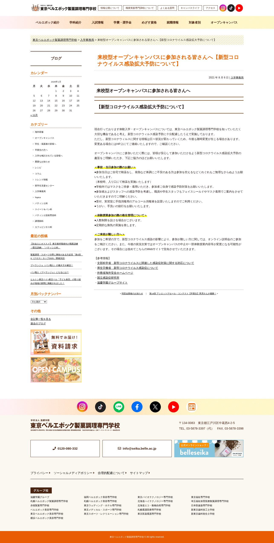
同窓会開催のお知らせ (132, 293)
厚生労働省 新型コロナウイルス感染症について (127, 267)
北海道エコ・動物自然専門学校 (154, 505)
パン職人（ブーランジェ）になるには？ (49, 272)
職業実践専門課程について (140, 8)
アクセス (210, 8)
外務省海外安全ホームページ (115, 272)
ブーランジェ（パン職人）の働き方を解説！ (51, 265)
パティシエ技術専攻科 (45, 215)
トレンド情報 (41, 179)
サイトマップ (139, 473)
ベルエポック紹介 (47, 22)
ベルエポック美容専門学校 (44, 509)
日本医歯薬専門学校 (201, 505)
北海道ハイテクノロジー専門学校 (155, 501)
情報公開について (110, 8)
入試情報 (98, 22)
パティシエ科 (41, 203)
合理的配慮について (111, 473)
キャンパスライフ (190, 8)
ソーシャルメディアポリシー (73, 473)
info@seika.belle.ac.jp (139, 448)
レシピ (38, 167)
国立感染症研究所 (108, 277)
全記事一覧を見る (40, 319)
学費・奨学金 (122, 22)
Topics (38, 197)
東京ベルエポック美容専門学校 (46, 513)
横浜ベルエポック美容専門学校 (46, 518)
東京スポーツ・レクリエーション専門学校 (106, 513)
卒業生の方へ (41, 150)
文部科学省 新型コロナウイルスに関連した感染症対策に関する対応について (145, 263)
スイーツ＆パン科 (43, 209)
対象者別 (195, 22)
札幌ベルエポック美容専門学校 (100, 501)
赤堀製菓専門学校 (39, 505)
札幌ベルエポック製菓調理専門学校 (49, 501)
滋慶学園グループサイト (112, 282)
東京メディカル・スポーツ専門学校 (102, 509)
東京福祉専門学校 (200, 497)
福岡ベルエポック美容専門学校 (100, 497)
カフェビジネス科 (43, 227)
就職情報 (173, 22)
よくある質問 (167, 8)
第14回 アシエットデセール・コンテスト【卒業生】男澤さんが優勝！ (182, 293)
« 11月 (34, 115)
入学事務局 (237, 77)
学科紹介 (75, 22)
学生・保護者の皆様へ (45, 144)
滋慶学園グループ (39, 497)
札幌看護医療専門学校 (149, 509)
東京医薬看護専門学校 (149, 513)
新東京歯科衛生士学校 (203, 513)
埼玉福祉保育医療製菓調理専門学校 (210, 501)
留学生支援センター (44, 185)
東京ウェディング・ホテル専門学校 (102, 505)
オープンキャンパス (224, 22)
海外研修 (39, 132)
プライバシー (39, 473)
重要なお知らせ (42, 161)
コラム (38, 173)
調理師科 (39, 221)
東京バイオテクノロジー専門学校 (155, 497)
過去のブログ (38, 323)
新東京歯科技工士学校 (203, 509)
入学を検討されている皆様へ (49, 156)
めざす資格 (149, 22)
